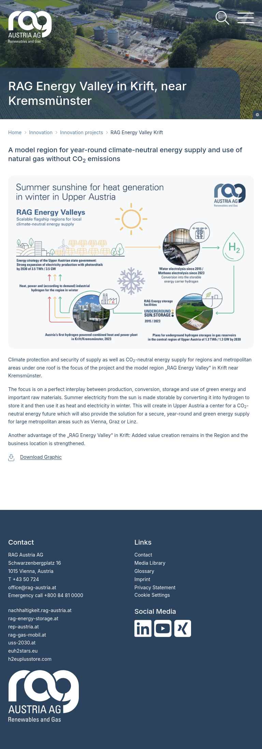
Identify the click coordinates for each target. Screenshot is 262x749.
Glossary (144, 571)
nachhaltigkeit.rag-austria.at (40, 610)
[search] (222, 18)
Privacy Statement (154, 587)
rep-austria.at (23, 626)
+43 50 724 (26, 579)
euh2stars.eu (23, 651)
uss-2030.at (21, 642)
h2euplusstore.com (30, 659)
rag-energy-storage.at (33, 618)
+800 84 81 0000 (63, 595)
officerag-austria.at (32, 587)
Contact (143, 555)
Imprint (142, 579)
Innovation (41, 132)
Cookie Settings (152, 595)
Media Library (149, 563)
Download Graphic (41, 457)
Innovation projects (81, 132)
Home (14, 132)
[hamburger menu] (245, 18)
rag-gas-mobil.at (27, 635)
